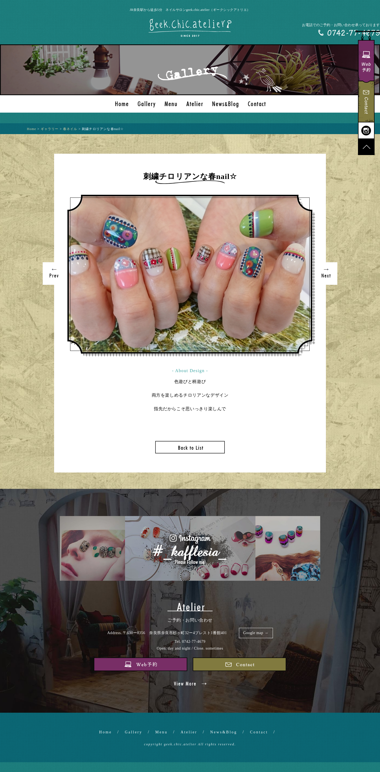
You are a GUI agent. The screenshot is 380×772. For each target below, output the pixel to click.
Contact (259, 732)
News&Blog (223, 732)
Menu (161, 732)
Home (105, 732)
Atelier (188, 732)
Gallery (133, 732)
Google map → (256, 633)
